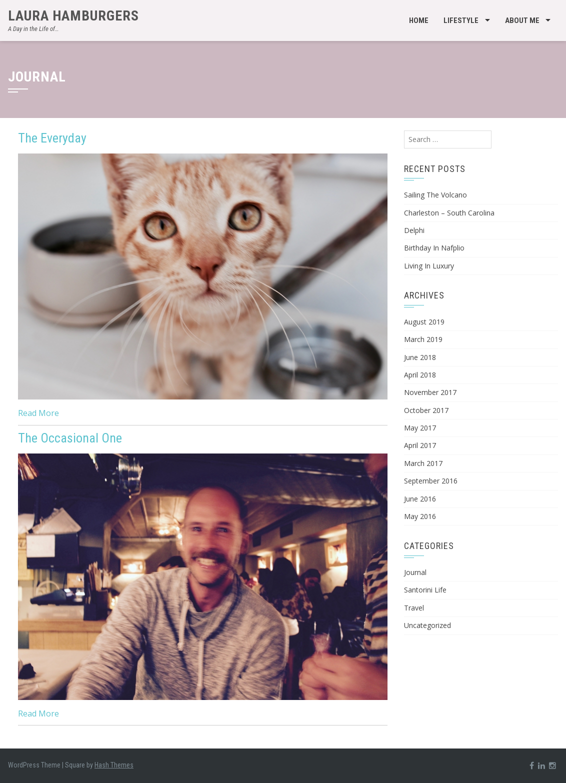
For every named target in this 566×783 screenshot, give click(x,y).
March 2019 (423, 339)
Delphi (414, 230)
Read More (38, 413)
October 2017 (426, 410)
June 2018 (420, 357)
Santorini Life (425, 589)
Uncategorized (427, 625)
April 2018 (420, 375)
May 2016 (420, 516)
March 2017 (423, 463)
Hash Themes (114, 765)
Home (418, 20)
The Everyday (52, 138)
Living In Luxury (429, 265)
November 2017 (430, 392)
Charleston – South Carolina (449, 213)
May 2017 (420, 427)
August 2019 (424, 321)
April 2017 (420, 445)
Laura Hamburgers (73, 16)
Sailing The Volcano (435, 195)
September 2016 (431, 481)
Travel (414, 607)
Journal (415, 572)
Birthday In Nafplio (434, 247)
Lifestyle (461, 20)
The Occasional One (70, 438)
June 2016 (420, 499)
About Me (522, 20)
